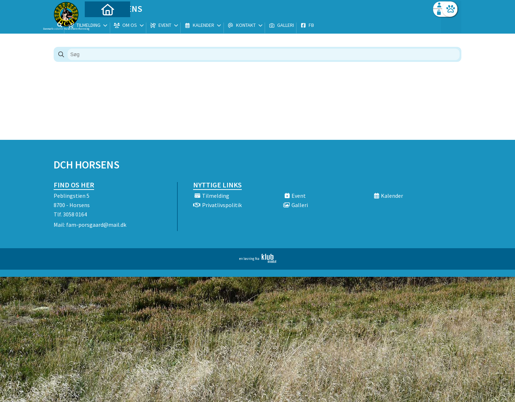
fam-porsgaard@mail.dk (96, 224)
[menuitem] (98, 24)
